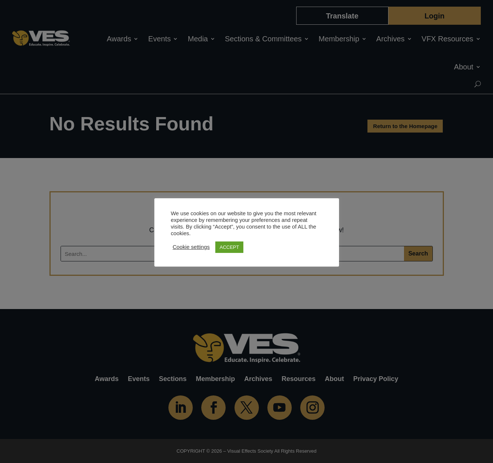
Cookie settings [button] (191, 247)
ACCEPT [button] (229, 247)
